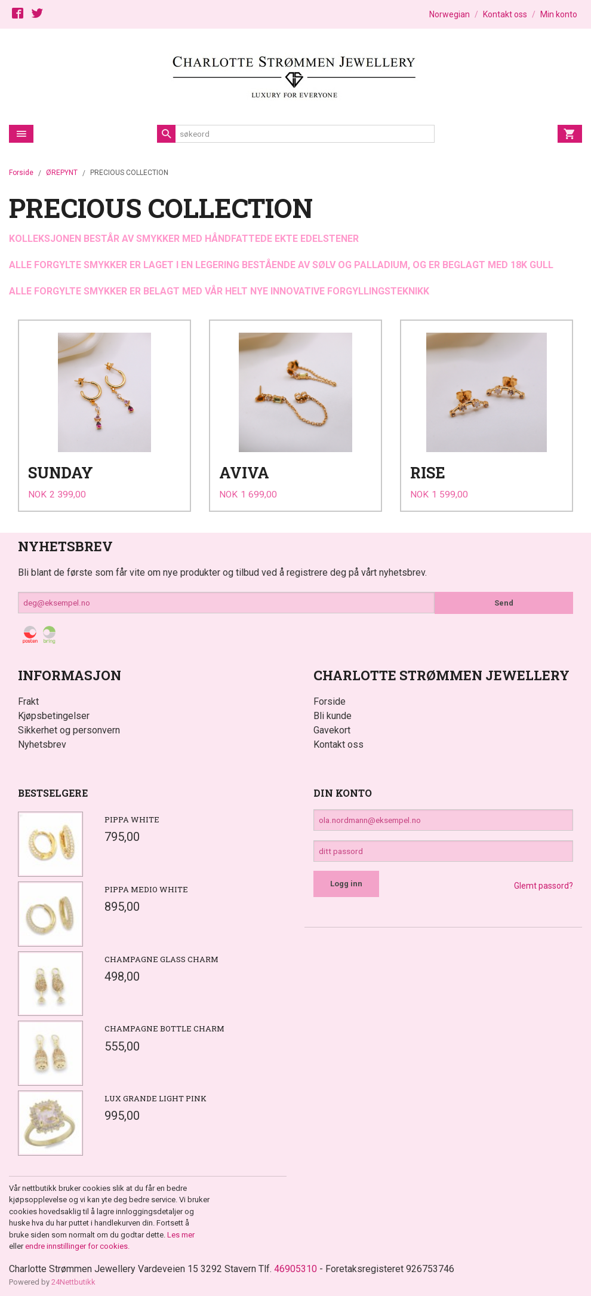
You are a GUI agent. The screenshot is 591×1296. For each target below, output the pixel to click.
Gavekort (331, 726)
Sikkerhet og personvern (69, 726)
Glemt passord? (543, 883)
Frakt (28, 697)
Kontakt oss (338, 740)
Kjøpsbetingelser (54, 711)
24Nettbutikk (73, 1277)
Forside (21, 172)
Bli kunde (332, 711)
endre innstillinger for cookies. (77, 1242)
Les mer (181, 1230)
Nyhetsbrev (42, 740)
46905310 (295, 1264)
